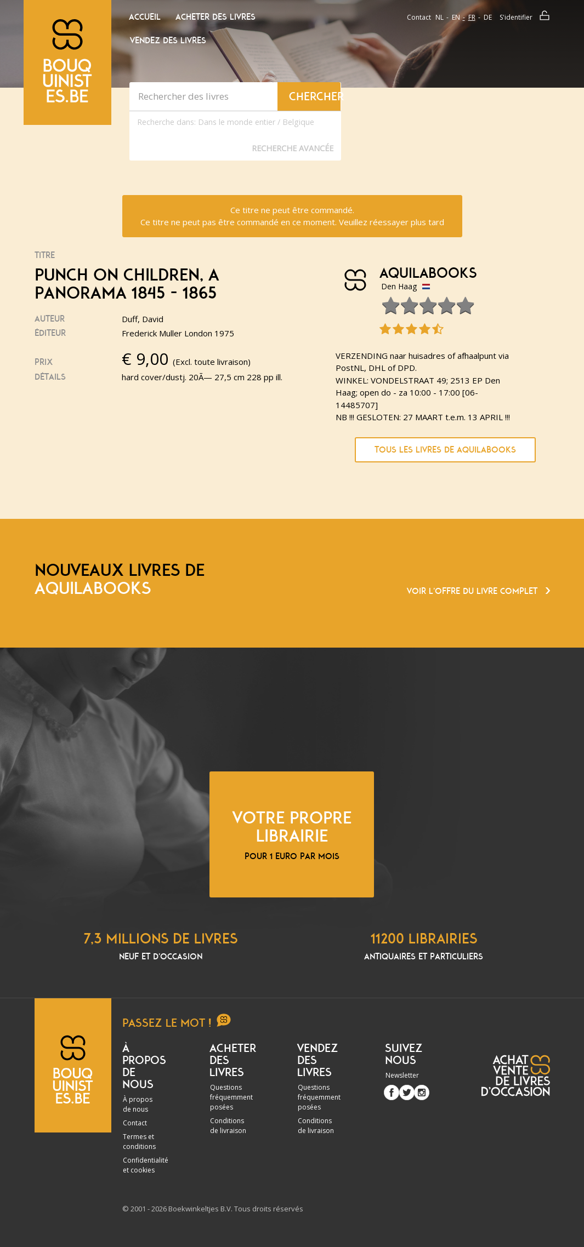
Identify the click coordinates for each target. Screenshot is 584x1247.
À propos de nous (137, 1104)
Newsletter (402, 1075)
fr (471, 17)
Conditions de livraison (228, 1125)
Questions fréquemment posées (231, 1097)
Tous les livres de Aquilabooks (445, 450)
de (488, 17)
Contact (419, 17)
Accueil (145, 17)
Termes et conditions (139, 1141)
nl (439, 17)
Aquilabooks (428, 273)
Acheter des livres (215, 17)
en (456, 17)
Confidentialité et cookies (145, 1165)
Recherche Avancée (292, 148)
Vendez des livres (168, 40)
